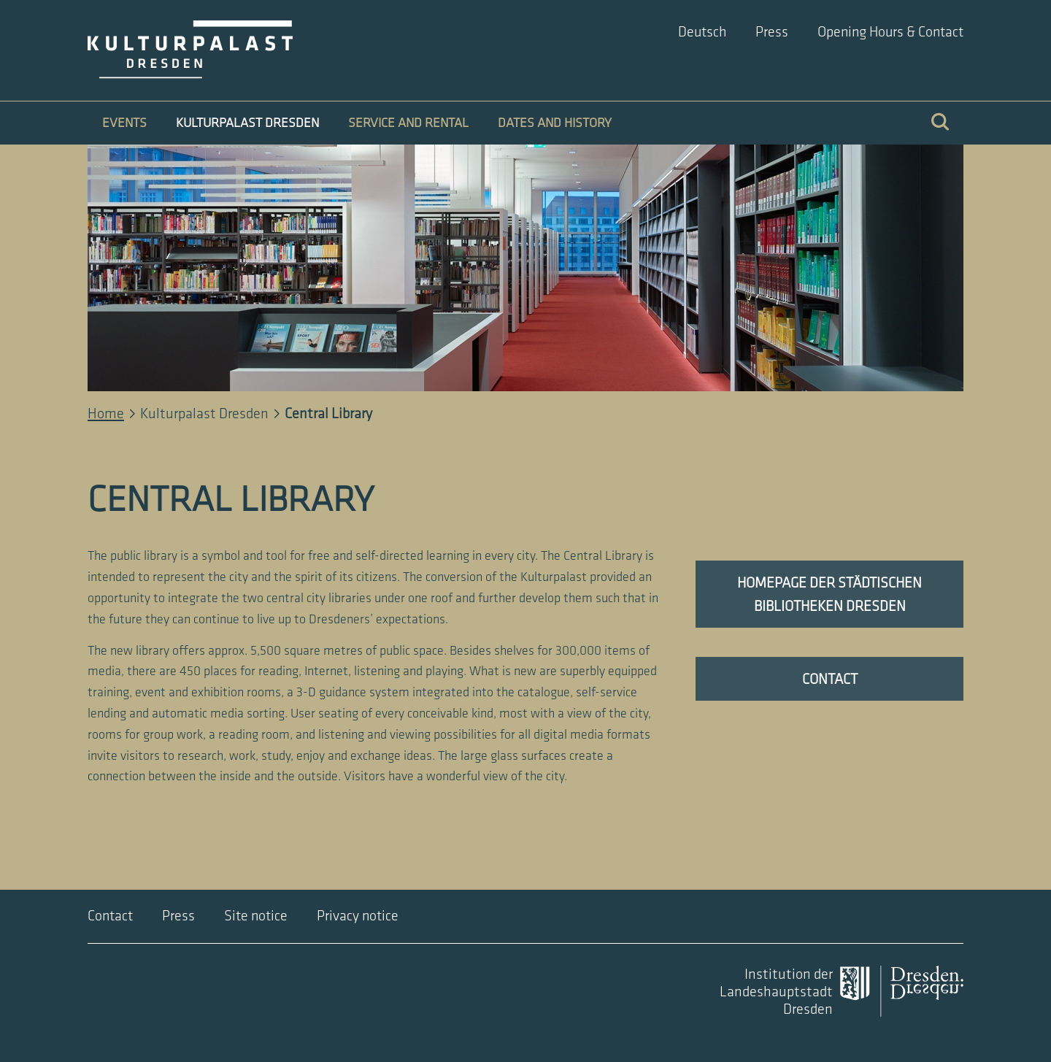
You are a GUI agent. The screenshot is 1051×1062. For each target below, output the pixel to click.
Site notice (256, 916)
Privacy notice (358, 916)
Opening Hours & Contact (890, 32)
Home (106, 414)
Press (771, 32)
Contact (110, 916)
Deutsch (702, 32)
